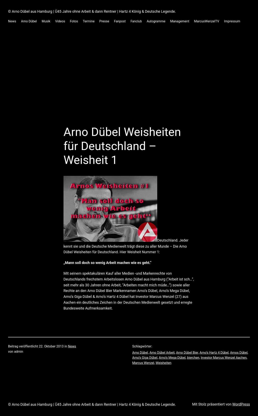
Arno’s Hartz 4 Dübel (214, 352)
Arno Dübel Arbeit (162, 352)
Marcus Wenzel (143, 363)
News (72, 346)
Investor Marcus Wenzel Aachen (224, 358)
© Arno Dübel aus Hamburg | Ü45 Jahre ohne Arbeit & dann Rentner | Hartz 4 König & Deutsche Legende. (92, 11)
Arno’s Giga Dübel (144, 358)
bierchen (193, 358)
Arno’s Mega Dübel (172, 358)
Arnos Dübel (239, 352)
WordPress (241, 404)
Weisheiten (163, 363)
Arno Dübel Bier (187, 352)
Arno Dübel (140, 352)
